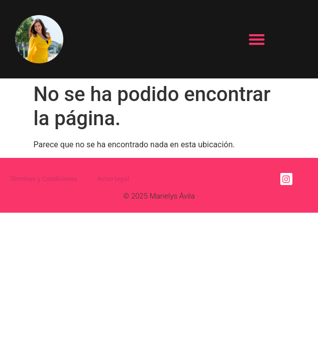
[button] (256, 39)
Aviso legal (113, 179)
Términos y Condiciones (43, 179)
